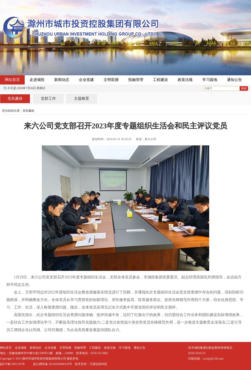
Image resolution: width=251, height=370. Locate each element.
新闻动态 (61, 80)
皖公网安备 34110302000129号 (52, 364)
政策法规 (185, 80)
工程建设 (160, 80)
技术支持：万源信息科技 (91, 364)
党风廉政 (15, 98)
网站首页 (12, 80)
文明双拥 (111, 80)
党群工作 (48, 98)
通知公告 (234, 80)
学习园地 (209, 80)
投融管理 (135, 80)
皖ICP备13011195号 (12, 364)
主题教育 (81, 98)
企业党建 (86, 80)
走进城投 (37, 80)
